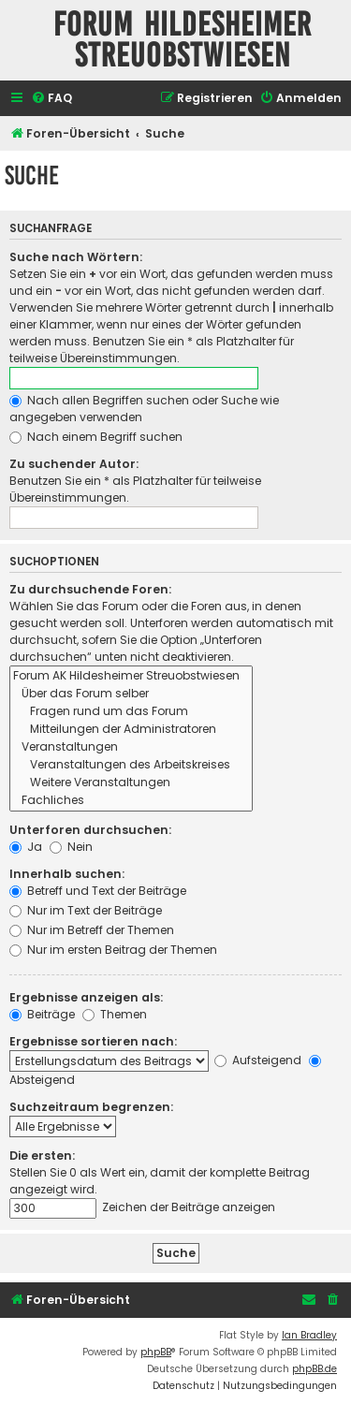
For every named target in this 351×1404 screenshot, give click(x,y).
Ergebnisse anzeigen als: (86, 997)
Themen (114, 1014)
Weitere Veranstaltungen (131, 783)
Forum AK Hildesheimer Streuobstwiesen (131, 676)
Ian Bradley (309, 1335)
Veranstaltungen (131, 747)
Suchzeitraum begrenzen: (91, 1107)
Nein (71, 847)
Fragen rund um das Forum (131, 712)
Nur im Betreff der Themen (91, 930)
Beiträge (42, 1014)
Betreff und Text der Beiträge (97, 891)
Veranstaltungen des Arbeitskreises (131, 765)
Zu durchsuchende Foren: (90, 589)
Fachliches (131, 801)
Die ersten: (42, 1155)
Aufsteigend (257, 1060)
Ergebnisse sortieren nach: (93, 1041)
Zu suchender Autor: (74, 464)
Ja (25, 847)
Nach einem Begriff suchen (96, 437)
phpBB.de (314, 1369)
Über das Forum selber (131, 694)
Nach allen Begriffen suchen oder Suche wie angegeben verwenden (144, 408)
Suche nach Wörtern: (75, 257)
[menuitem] (51, 98)
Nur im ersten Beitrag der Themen (113, 950)
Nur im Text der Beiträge (85, 910)
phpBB (155, 1352)
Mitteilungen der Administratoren (131, 730)
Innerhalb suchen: (66, 874)
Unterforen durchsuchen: (90, 830)
